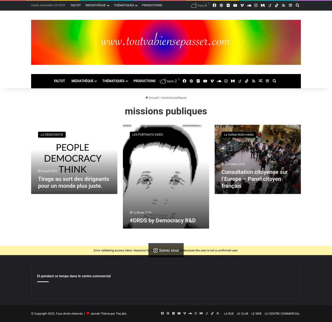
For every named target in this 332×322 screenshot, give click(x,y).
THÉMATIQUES (124, 5)
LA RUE (229, 313)
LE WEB (256, 313)
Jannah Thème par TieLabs (108, 313)
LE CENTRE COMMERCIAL (282, 313)
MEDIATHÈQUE (96, 5)
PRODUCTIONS (152, 5)
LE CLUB (242, 313)
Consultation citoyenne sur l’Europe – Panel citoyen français (255, 179)
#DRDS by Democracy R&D (163, 220)
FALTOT (76, 5)
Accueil (152, 97)
